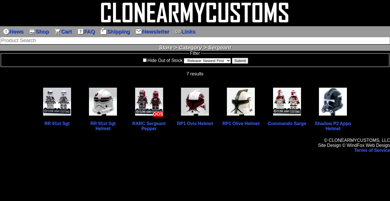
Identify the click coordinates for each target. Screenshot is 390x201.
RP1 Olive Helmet (241, 123)
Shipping (115, 31)
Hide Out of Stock (164, 60)
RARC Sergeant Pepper (149, 126)
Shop (39, 31)
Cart (63, 31)
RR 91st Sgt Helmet (103, 126)
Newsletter (152, 31)
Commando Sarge (287, 123)
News (13, 31)
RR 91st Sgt (57, 123)
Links (185, 31)
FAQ (86, 31)
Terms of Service (372, 150)
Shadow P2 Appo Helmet (333, 126)
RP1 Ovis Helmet (195, 123)
